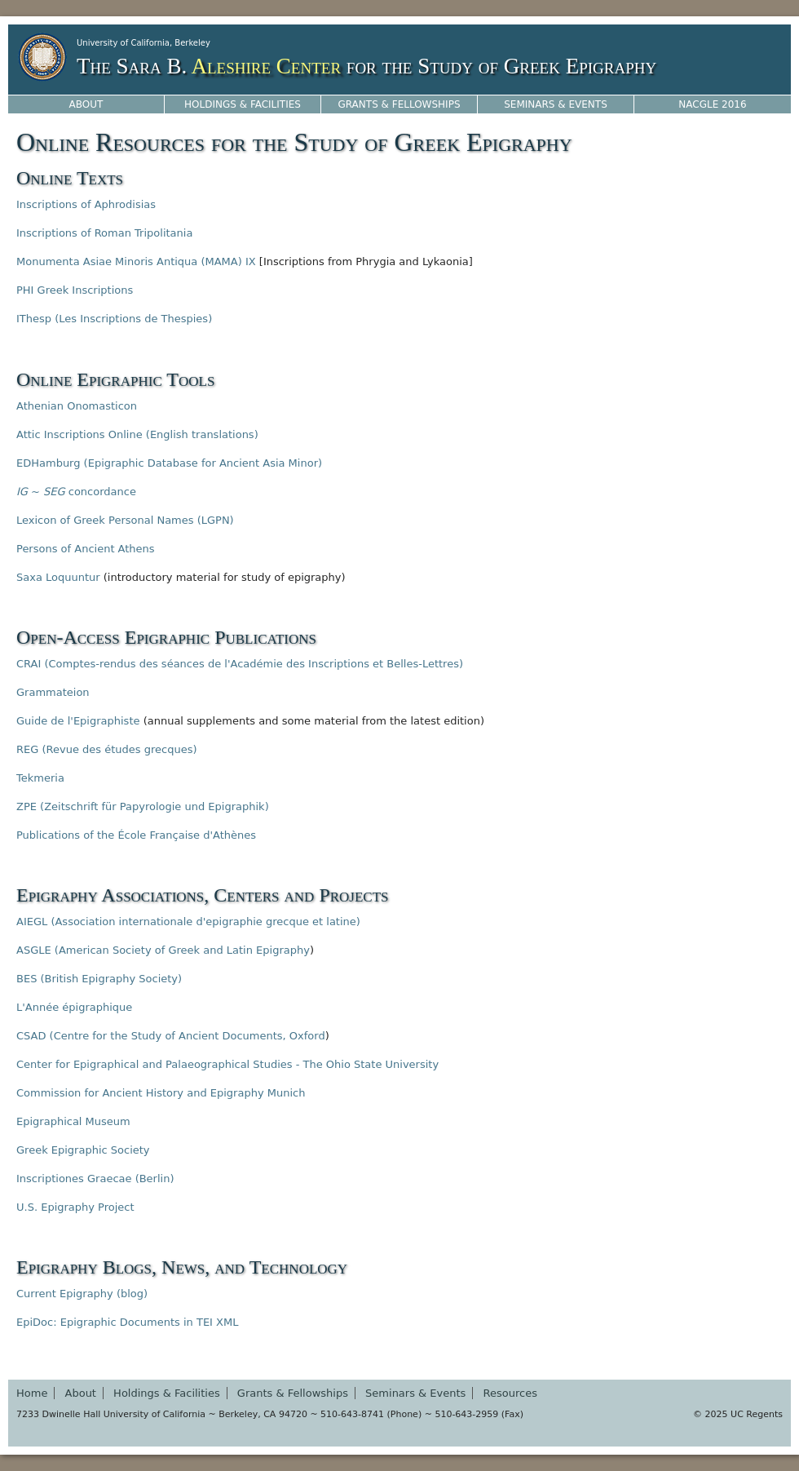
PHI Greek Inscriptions (74, 290)
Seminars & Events (555, 104)
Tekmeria (40, 778)
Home (31, 1393)
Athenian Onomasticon (76, 406)
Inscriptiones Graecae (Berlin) (95, 1178)
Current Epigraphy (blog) (82, 1293)
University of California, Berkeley (143, 42)
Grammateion (53, 692)
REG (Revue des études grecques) (106, 749)
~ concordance (76, 491)
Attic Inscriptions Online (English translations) (137, 434)
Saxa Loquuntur (58, 577)
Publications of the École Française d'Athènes (136, 835)
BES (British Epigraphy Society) (99, 979)
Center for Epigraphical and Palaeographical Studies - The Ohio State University (227, 1064)
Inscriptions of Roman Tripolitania (104, 233)
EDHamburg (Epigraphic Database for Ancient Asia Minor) (169, 463)
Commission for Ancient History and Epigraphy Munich (160, 1093)
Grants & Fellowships (399, 104)
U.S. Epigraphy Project (75, 1207)
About (86, 104)
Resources (510, 1393)
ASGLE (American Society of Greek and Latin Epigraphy (163, 950)
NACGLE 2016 (712, 104)
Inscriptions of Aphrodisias (86, 204)
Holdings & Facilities (242, 104)
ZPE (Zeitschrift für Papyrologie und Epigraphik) (142, 806)
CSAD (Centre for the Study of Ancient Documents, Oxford (170, 1036)
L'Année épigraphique (74, 1007)
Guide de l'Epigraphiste (78, 721)
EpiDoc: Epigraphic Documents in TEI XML (127, 1322)
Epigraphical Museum (73, 1121)
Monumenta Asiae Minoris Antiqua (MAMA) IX (136, 261)
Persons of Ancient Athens (85, 549)
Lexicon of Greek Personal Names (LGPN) (125, 520)
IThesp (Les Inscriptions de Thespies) (114, 318)
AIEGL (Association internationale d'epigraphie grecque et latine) (188, 921)
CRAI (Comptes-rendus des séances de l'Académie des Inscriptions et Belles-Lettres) (239, 664)
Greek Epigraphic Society (83, 1150)
